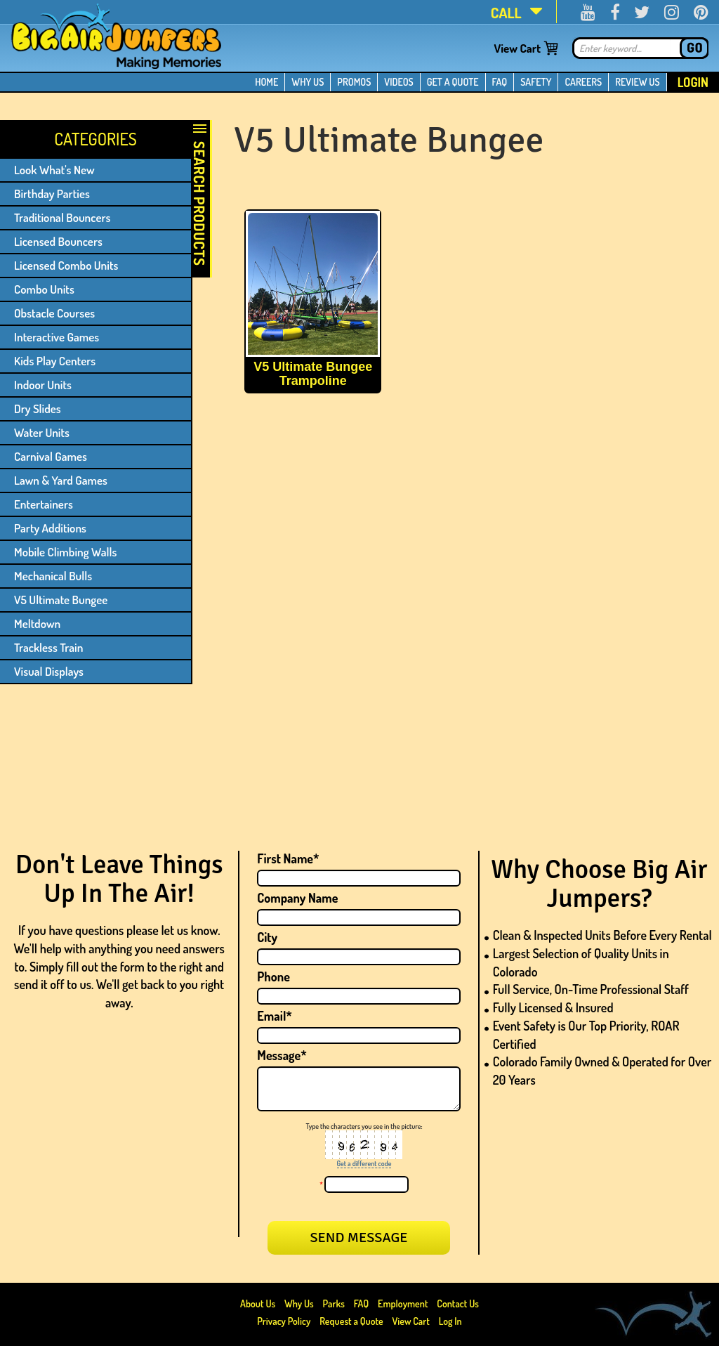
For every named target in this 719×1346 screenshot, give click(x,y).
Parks (335, 1303)
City (267, 937)
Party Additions (50, 528)
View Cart (517, 48)
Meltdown (37, 623)
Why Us (299, 1303)
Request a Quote (352, 1321)
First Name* (288, 858)
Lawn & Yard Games (60, 480)
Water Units (42, 432)
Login (693, 82)
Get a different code (364, 1163)
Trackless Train (48, 647)
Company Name (297, 898)
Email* (274, 1016)
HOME (266, 82)
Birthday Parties (52, 193)
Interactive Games (56, 336)
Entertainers (43, 504)
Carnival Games (50, 456)
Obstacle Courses (54, 313)
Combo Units (44, 289)
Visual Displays (49, 671)
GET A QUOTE (453, 82)
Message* (281, 1055)
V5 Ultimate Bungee (60, 599)
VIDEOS (398, 82)
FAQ (500, 82)
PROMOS (354, 82)
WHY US (307, 82)
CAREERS (583, 82)
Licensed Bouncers (58, 241)
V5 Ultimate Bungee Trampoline (312, 374)
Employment (403, 1303)
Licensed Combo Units (66, 265)
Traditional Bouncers (62, 217)
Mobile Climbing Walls (65, 551)
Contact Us (458, 1303)
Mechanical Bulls (53, 575)
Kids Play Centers (54, 360)
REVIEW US (637, 82)
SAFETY (535, 82)
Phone (273, 976)
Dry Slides (37, 408)
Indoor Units (43, 384)
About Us (258, 1303)
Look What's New (54, 169)
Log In (450, 1321)
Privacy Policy (283, 1321)
